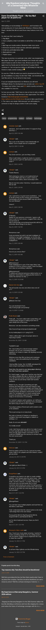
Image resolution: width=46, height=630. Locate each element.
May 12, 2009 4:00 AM (16, 254)
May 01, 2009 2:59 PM (15, 187)
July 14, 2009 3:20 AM (15, 292)
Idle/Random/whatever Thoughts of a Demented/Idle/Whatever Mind (23, 5)
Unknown (12, 448)
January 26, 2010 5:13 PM (17, 468)
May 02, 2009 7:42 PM (15, 227)
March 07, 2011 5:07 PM (16, 525)
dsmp (4, 118)
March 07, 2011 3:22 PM (16, 493)
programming (12, 118)
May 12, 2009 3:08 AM (16, 243)
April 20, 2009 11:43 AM (16, 146)
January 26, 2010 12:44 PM (17, 457)
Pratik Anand (13, 316)
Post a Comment (8, 557)
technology (37, 118)
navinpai (11, 152)
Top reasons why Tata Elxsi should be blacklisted (20, 570)
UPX (25, 86)
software (29, 118)
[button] (43, 16)
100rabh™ (12, 139)
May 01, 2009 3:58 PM (15, 207)
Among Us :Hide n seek (16, 530)
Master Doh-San (14, 285)
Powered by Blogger (23, 619)
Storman (27, 622)
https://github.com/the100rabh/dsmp (13, 99)
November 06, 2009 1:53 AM (17, 340)
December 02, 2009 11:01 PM (18, 442)
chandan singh (13, 126)
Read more (40, 586)
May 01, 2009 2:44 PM (15, 164)
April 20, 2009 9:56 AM (16, 133)
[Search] (43, 4)
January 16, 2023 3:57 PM (17, 552)
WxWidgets (25, 26)
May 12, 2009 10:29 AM (16, 279)
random (21, 118)
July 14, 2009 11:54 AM (16, 310)
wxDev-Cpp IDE (39, 84)
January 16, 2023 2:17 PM (17, 541)
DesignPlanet (13, 473)
